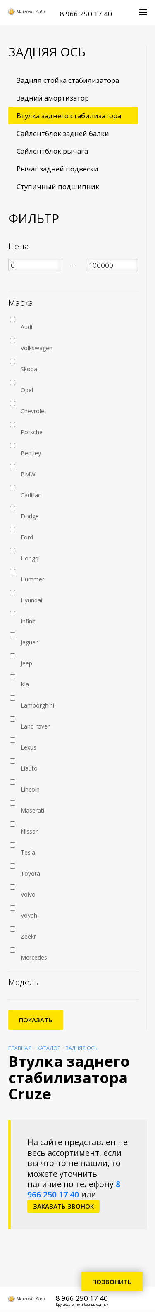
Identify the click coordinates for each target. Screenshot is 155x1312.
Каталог (48, 1048)
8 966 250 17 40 (86, 14)
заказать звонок (63, 1206)
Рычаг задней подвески (57, 168)
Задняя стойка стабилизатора (68, 80)
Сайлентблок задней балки (63, 133)
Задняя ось (82, 1048)
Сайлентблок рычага (52, 151)
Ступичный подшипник (58, 186)
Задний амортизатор (53, 98)
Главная (19, 1048)
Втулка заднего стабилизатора (69, 115)
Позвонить (112, 1281)
